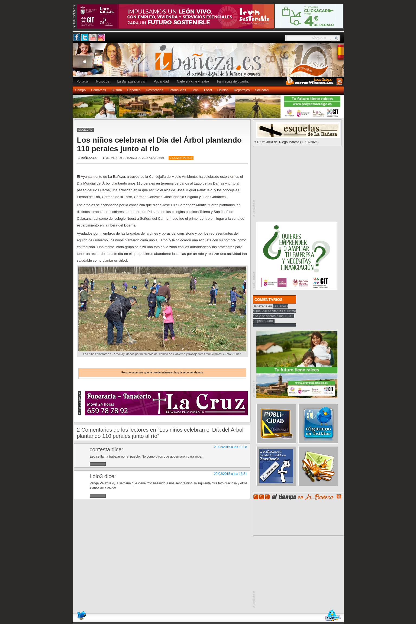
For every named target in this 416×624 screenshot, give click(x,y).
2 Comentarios (181, 157)
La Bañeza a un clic (131, 81)
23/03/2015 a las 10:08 (230, 447)
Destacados (154, 90)
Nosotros (102, 81)
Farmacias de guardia (233, 81)
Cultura (116, 90)
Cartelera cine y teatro (193, 81)
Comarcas (98, 90)
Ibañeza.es (209, 62)
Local (208, 90)
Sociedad (262, 90)
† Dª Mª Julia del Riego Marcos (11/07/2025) (286, 142)
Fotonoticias (177, 90)
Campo (80, 90)
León (195, 90)
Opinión (222, 90)
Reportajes (242, 90)
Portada (82, 81)
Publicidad (161, 81)
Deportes (134, 90)
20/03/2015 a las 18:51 (230, 474)
